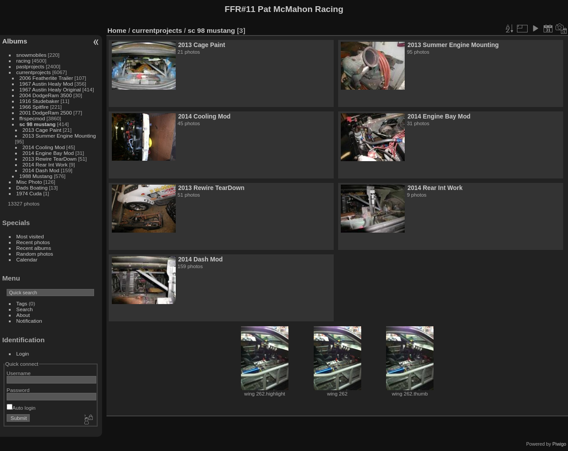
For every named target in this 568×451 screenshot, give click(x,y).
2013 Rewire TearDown (50, 159)
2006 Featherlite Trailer (46, 78)
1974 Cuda (29, 193)
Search (24, 309)
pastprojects (30, 66)
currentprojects (33, 72)
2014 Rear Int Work (45, 164)
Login (22, 353)
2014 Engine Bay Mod (48, 153)
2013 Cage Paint (42, 130)
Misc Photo (29, 182)
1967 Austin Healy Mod (46, 84)
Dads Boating (32, 187)
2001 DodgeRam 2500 (46, 112)
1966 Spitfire (34, 107)
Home (116, 30)
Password (18, 390)
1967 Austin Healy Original (50, 89)
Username (19, 373)
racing (23, 60)
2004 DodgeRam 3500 (46, 95)
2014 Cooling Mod (44, 147)
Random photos (34, 254)
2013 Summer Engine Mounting (59, 135)
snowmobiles (31, 55)
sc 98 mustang (38, 124)
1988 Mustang (36, 176)
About (23, 315)
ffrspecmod (32, 118)
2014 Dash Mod (41, 170)
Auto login (21, 408)
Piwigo (559, 444)
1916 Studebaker (39, 101)
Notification (29, 321)
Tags (22, 303)
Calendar (27, 259)
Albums (14, 41)
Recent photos (33, 242)
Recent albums (33, 248)
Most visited (30, 236)
